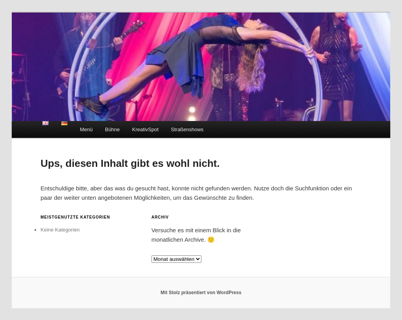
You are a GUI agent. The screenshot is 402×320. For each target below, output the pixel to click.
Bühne (112, 129)
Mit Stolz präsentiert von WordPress (201, 292)
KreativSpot (145, 129)
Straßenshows (187, 129)
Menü (86, 129)
